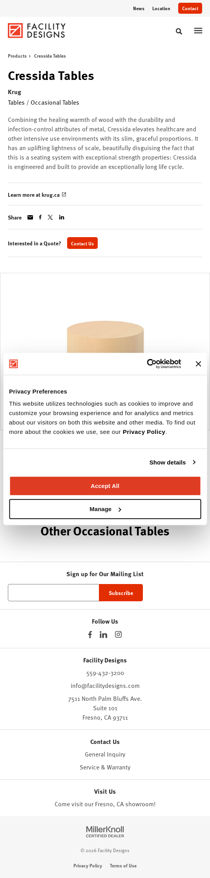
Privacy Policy (144, 431)
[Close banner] (198, 363)
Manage (105, 509)
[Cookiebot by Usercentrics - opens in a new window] (146, 364)
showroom (139, 803)
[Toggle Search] (179, 31)
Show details (168, 462)
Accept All (105, 486)
